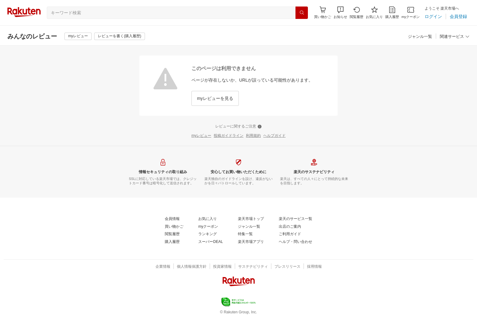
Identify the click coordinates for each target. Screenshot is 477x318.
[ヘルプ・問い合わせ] (295, 242)
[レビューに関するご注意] (238, 126)
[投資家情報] (222, 266)
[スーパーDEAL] (210, 242)
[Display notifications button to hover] (322, 12)
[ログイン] (433, 16)
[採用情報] (314, 266)
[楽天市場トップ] (251, 219)
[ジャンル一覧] (420, 36)
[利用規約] (253, 135)
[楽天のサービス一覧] (295, 219)
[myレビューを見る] (215, 98)
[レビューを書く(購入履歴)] (119, 36)
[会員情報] (172, 219)
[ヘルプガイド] (274, 135)
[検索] (301, 13)
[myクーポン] (410, 12)
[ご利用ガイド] (290, 234)
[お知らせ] (340, 12)
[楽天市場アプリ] (251, 242)
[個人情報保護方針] (192, 266)
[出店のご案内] (290, 226)
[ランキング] (207, 234)
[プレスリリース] (287, 266)
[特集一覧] (245, 234)
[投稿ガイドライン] (228, 135)
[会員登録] (458, 16)
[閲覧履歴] (356, 12)
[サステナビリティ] (253, 266)
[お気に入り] (374, 12)
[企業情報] (162, 266)
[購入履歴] (392, 12)
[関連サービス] (455, 36)
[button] (340, 12)
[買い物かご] (174, 226)
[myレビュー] (78, 36)
